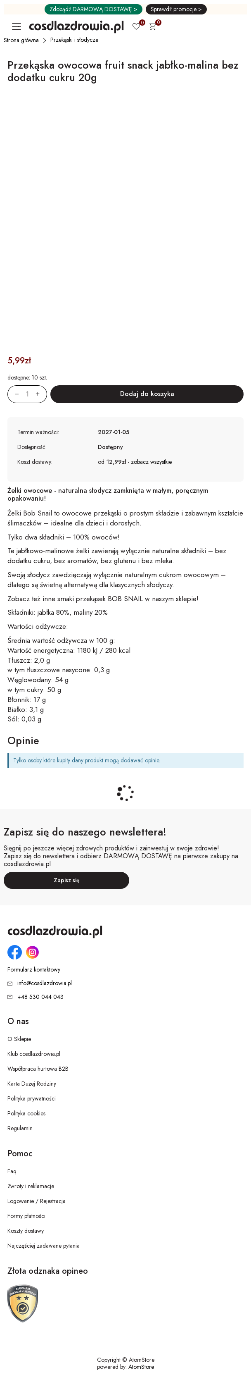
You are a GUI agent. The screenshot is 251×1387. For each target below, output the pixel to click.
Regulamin (20, 1128)
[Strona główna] (22, 40)
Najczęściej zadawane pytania (43, 1245)
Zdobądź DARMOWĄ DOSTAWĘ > (93, 9)
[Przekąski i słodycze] (74, 40)
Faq (12, 1171)
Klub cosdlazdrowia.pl (33, 1054)
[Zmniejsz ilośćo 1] (13, 394)
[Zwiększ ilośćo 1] (41, 394)
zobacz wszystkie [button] (151, 462)
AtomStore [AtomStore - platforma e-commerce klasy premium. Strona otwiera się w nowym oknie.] (141, 1367)
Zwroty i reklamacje (30, 1186)
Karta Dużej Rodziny (31, 1083)
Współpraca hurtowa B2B (38, 1069)
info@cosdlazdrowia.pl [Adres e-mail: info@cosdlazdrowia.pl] (44, 983)
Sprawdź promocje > (176, 9)
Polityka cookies (26, 1113)
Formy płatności (26, 1216)
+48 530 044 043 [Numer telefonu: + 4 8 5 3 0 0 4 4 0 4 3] (40, 997)
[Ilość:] (27, 394)
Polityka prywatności (31, 1098)
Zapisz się (67, 880)
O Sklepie (19, 1039)
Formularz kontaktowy (33, 969)
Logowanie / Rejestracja (36, 1201)
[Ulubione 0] (136, 27)
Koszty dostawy (25, 1231)
